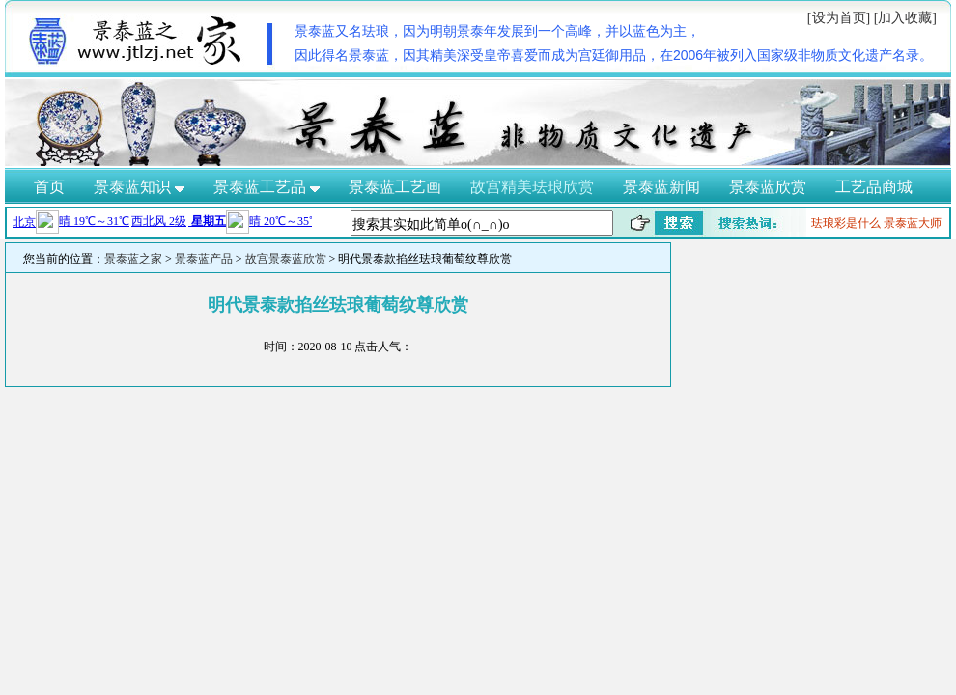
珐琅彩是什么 (846, 223)
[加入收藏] (905, 18)
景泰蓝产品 (204, 258)
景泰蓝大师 (913, 223)
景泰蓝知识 (139, 187)
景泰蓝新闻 (661, 187)
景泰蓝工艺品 (266, 187)
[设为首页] (838, 18)
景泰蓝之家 (133, 258)
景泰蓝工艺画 (395, 187)
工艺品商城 (874, 187)
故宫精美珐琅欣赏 (532, 187)
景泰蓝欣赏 (767, 187)
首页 (49, 187)
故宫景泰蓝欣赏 (285, 258)
